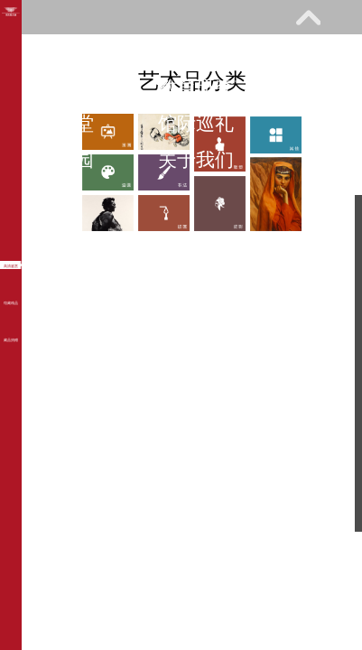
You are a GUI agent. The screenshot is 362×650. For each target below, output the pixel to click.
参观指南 (158, 51)
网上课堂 (56, 123)
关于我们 (196, 159)
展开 (308, 17)
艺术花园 (56, 159)
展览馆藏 (56, 87)
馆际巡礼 (196, 123)
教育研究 (196, 87)
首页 (37, 51)
